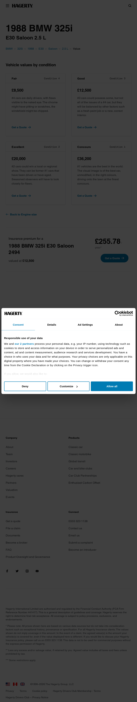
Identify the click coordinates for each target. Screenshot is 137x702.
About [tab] (119, 324)
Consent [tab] (18, 324)
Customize (69, 386)
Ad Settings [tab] (85, 324)
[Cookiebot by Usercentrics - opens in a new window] (117, 313)
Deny (25, 386)
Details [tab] (51, 324)
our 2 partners (24, 343)
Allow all (111, 386)
